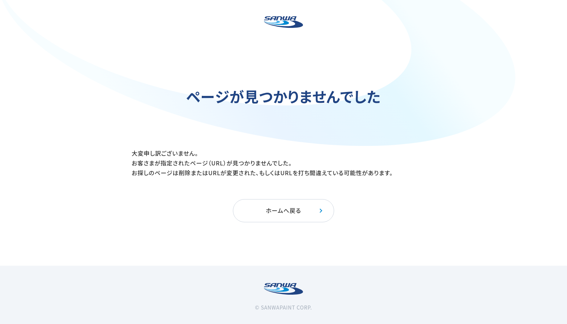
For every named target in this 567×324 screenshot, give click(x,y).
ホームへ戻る (294, 210)
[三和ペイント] (283, 22)
